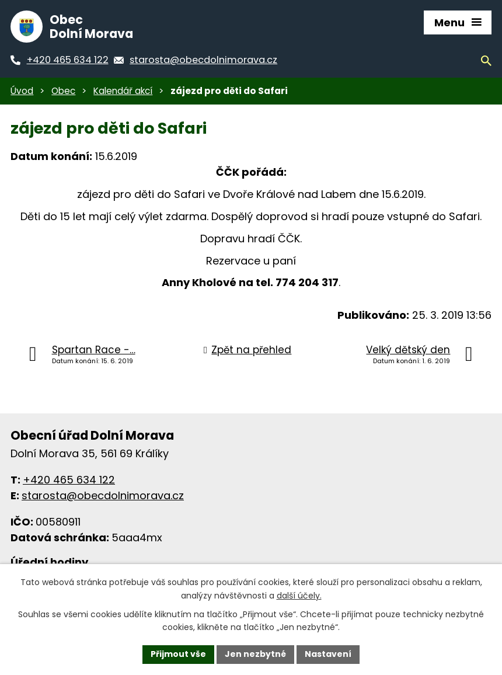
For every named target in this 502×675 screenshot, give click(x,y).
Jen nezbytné (255, 654)
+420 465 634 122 (69, 479)
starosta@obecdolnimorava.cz (103, 495)
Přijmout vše (178, 654)
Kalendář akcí (122, 91)
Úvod (22, 91)
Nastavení (328, 654)
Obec (63, 91)
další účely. (299, 595)
